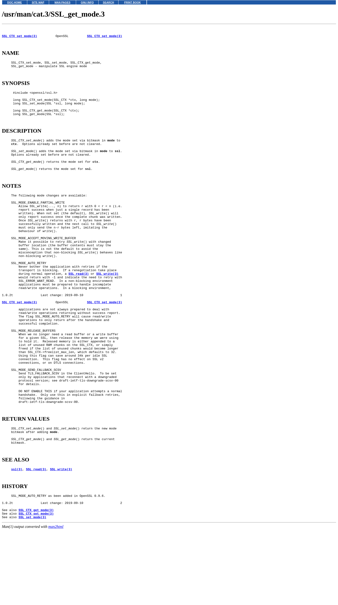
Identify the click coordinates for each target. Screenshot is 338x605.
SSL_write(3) (107, 310)
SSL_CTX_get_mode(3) (36, 584)
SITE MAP (38, 2)
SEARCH (108, 2)
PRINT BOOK (132, 2)
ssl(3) (16, 539)
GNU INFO (87, 2)
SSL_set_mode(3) (32, 593)
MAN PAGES (62, 2)
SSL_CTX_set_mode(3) (19, 38)
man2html (56, 603)
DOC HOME (14, 2)
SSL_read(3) (79, 310)
